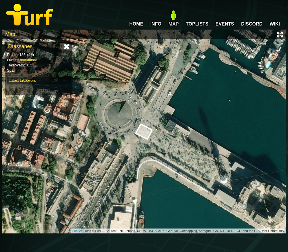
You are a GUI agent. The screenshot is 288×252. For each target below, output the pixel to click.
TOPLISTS (197, 23)
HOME (136, 23)
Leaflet (77, 231)
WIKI (274, 23)
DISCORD (252, 23)
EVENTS (225, 23)
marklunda (28, 60)
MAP (173, 23)
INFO (155, 23)
